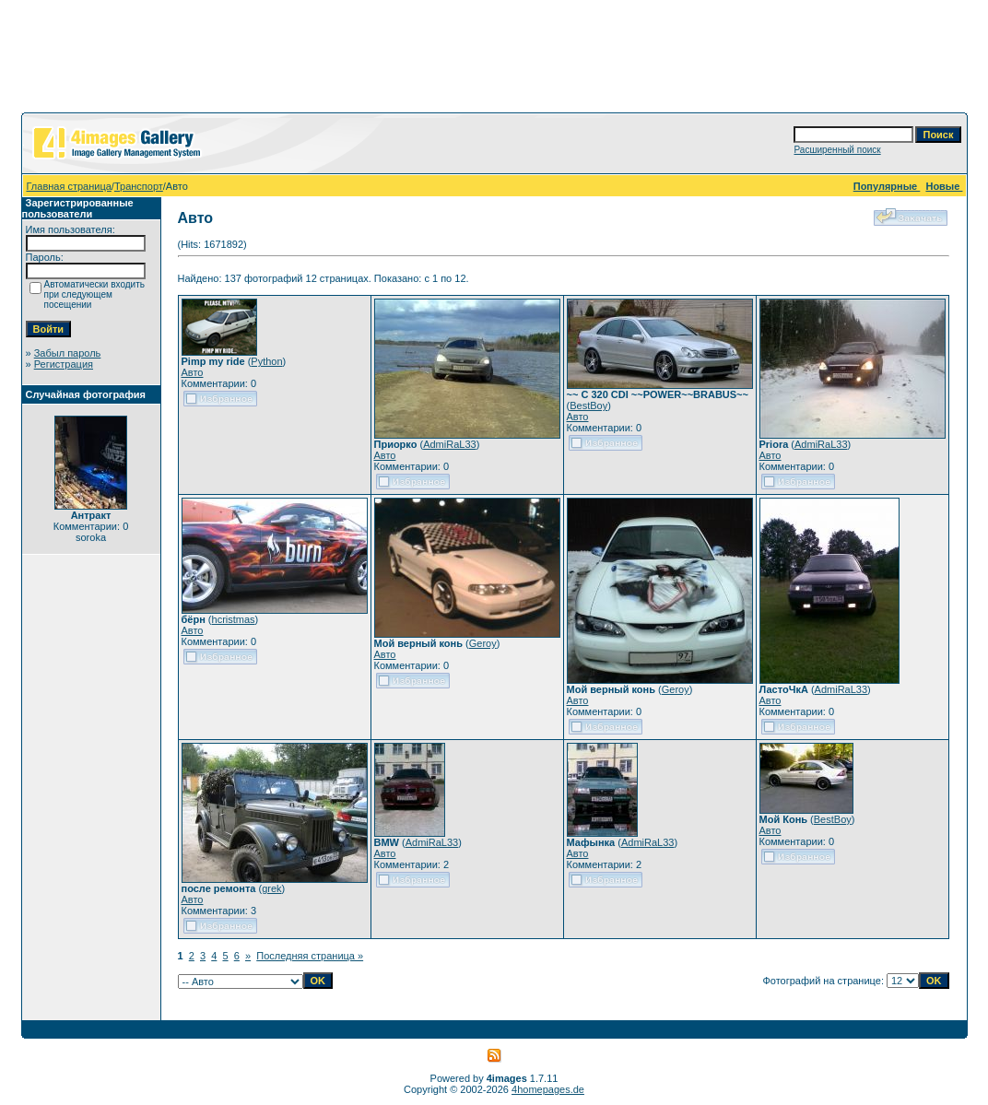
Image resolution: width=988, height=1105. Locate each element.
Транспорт (138, 186)
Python (266, 361)
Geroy (483, 643)
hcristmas (233, 619)
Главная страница (69, 186)
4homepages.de (548, 1089)
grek (271, 888)
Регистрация (63, 364)
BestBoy (588, 405)
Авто (193, 372)
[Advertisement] (494, 59)
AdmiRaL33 (449, 444)
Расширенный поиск (837, 150)
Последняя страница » (309, 955)
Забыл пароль (67, 353)
